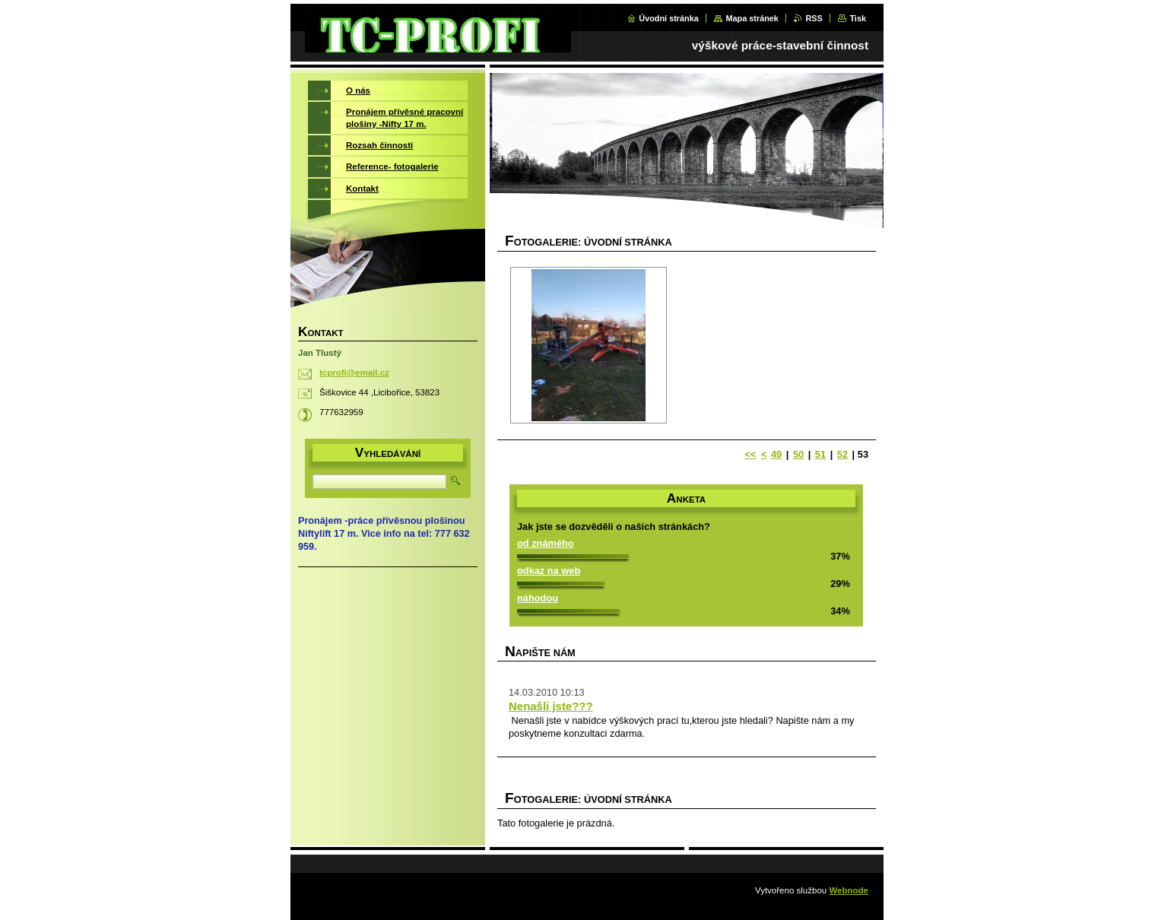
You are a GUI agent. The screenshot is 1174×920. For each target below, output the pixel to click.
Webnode (848, 890)
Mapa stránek (752, 18)
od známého (545, 543)
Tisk (857, 18)
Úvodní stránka (669, 18)
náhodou (537, 598)
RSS (813, 18)
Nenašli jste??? (551, 706)
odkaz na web (548, 570)
